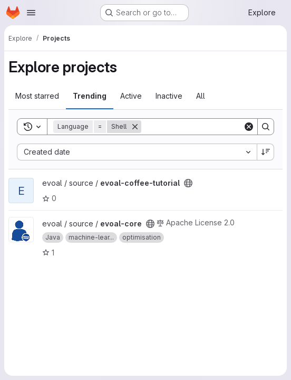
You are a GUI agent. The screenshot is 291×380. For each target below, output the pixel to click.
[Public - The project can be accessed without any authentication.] (188, 183)
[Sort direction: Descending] (265, 152)
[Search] (206, 126)
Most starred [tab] (37, 95)
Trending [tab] (89, 95)
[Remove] (135, 126)
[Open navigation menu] (31, 12)
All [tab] (200, 95)
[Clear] (248, 126)
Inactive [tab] (169, 95)
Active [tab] (131, 95)
